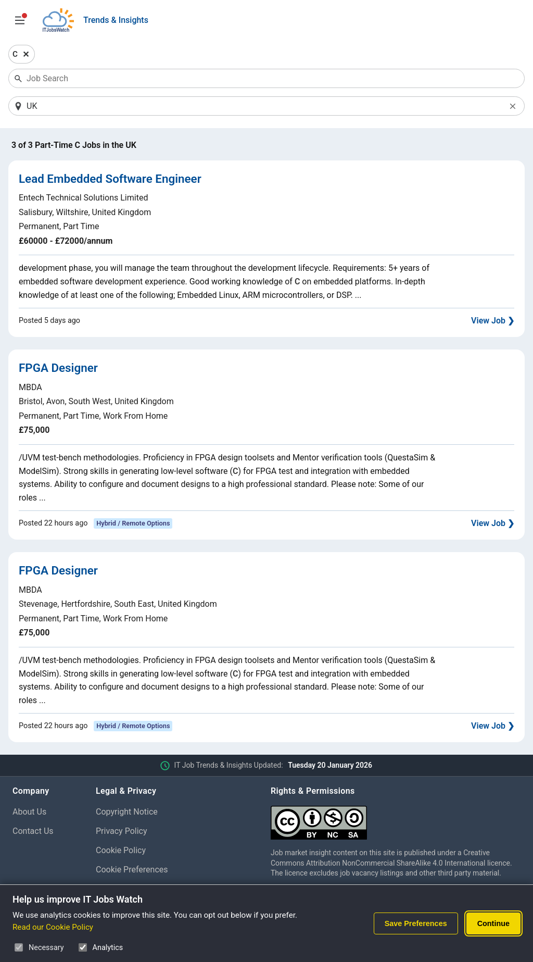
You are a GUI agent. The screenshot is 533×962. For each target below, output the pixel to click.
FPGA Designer (58, 367)
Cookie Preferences (132, 869)
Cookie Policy (121, 850)
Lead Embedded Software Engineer (110, 178)
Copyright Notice (127, 812)
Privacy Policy (121, 831)
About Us (29, 812)
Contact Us (33, 831)
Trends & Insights (115, 20)
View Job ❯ (492, 321)
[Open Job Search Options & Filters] (19, 20)
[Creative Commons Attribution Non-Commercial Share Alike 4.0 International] (396, 818)
